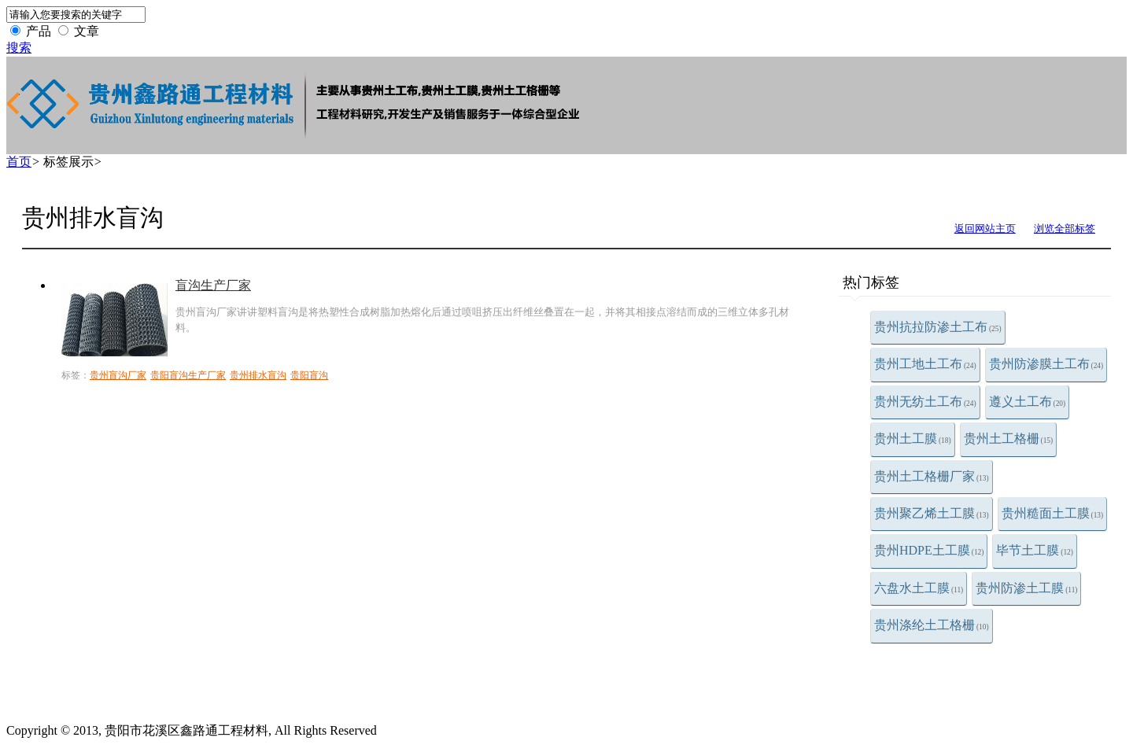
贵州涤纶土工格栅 (931, 625)
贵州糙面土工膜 (1053, 513)
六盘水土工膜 (918, 588)
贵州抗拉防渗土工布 (938, 327)
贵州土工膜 (912, 438)
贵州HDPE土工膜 (929, 550)
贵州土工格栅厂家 (931, 476)
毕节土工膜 (1034, 550)
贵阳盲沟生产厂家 (188, 375)
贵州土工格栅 (1009, 438)
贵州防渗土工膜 (1026, 588)
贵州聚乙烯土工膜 (931, 513)
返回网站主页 (985, 228)
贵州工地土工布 (925, 363)
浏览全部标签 (1064, 228)
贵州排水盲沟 (258, 375)
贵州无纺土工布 (925, 401)
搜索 (18, 47)
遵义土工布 (1027, 401)
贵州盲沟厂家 (118, 375)
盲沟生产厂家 (213, 285)
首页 (18, 161)
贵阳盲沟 (309, 375)
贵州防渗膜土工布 (1046, 363)
